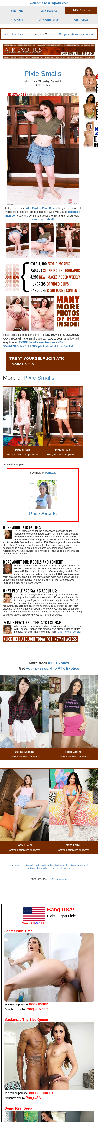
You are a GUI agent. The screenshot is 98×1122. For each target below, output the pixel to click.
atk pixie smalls (16, 865)
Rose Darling (73, 751)
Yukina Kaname (24, 751)
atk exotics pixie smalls (36, 865)
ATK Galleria (49, 10)
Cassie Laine (24, 845)
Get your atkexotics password (76, 34)
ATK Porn (17, 10)
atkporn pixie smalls (37, 868)
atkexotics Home (14, 34)
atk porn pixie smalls (79, 865)
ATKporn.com (59, 879)
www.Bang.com (34, 922)
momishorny (38, 1004)
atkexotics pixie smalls (59, 868)
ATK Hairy (17, 19)
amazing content (42, 219)
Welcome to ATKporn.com (49, 3)
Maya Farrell (73, 845)
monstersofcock (41, 1093)
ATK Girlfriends (49, 19)
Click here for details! (69, 631)
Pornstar (50, 472)
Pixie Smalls (42, 74)
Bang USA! (60, 909)
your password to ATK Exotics (52, 668)
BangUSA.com (37, 1009)
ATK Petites (81, 19)
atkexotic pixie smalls (58, 865)
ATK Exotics (81, 10)
